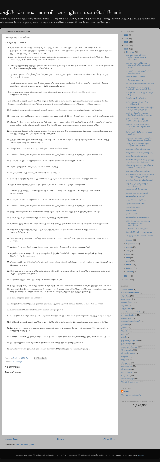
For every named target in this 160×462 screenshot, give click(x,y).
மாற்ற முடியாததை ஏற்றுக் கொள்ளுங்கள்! (137, 185)
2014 (126, 276)
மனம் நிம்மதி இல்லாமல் (136, 189)
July (128, 251)
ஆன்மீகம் (125, 296)
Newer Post (11, 439)
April (128, 261)
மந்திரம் (124, 360)
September (131, 244)
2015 (126, 49)
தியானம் (125, 324)
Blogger (141, 455)
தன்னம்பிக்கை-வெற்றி (130, 321)
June (128, 254)
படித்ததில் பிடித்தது (129, 347)
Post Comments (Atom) (25, 445)
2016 (126, 45)
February (130, 268)
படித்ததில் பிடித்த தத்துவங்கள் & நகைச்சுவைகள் (139, 72)
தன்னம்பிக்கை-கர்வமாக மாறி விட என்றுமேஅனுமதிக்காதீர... (140, 176)
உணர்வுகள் (126, 299)
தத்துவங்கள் (126, 318)
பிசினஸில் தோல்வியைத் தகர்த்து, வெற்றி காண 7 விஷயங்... (140, 161)
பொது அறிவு (127, 350)
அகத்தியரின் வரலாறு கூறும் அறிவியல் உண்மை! (137, 145)
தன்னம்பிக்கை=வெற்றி (135, 196)
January (129, 272)
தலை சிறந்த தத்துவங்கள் (136, 156)
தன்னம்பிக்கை (132, 214)
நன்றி (123, 337)
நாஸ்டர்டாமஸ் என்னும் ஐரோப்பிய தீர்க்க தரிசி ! (137, 120)
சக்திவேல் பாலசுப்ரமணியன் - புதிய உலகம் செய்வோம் (60, 12)
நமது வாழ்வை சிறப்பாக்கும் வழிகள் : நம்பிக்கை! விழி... (138, 88)
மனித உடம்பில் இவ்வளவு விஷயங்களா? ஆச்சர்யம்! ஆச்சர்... (138, 126)
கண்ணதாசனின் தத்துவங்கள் (138, 149)
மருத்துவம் (126, 363)
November (130, 52)
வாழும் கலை (127, 372)
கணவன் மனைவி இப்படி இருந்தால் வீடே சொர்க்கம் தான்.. (138, 65)
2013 (126, 280)
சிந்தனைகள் (126, 309)
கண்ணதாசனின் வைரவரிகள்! (138, 171)
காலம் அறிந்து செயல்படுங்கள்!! (139, 180)
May (128, 258)
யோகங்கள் (126, 369)
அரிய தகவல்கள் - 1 (134, 80)
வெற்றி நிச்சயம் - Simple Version (139, 236)
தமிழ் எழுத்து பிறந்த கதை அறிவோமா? (137, 103)
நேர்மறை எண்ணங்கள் (135, 203)
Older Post (109, 439)
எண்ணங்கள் (131, 210)
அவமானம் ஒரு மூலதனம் (137, 229)
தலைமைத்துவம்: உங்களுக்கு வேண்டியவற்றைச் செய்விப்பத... (138, 223)
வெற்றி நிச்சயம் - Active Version (139, 232)
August (129, 247)
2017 (126, 42)
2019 (126, 35)
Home (60, 439)
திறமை (124, 328)
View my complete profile (131, 395)
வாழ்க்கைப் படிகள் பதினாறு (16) (139, 153)
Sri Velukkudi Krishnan (130, 293)
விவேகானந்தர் (127, 379)
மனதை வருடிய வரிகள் (136, 76)
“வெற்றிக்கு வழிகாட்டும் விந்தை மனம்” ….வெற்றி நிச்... (139, 166)
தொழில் (124, 331)
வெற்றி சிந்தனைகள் (129, 382)
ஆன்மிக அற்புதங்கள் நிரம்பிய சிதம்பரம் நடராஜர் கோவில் (139, 139)
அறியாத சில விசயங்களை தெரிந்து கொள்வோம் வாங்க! (139, 114)
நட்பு (123, 334)
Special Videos (127, 289)
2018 (126, 39)
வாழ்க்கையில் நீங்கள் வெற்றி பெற (140, 83)
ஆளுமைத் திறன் (133, 207)
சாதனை (124, 305)
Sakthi (126, 391)
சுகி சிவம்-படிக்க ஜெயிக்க (132, 312)
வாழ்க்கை (125, 375)
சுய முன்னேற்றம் (128, 315)
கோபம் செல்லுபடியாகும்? (137, 193)
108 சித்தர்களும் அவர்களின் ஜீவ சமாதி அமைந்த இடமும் (139, 108)
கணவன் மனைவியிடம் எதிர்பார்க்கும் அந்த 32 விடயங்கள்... (136, 57)
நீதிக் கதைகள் (127, 344)
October (129, 240)
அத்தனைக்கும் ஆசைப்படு (137, 200)
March (129, 265)
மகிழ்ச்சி (124, 356)
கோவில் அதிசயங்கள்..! (136, 98)
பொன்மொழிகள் (128, 353)
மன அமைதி (16, 362)
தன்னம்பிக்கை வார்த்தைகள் (137, 217)
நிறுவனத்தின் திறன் (129, 340)
